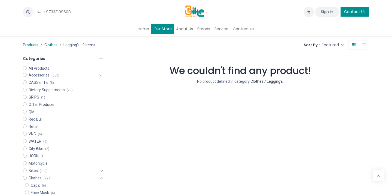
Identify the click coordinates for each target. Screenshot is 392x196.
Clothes (50, 45)
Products (30, 45)
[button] (28, 12)
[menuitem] (143, 29)
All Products (39, 68)
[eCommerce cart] (309, 12)
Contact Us (355, 11)
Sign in (327, 11)
